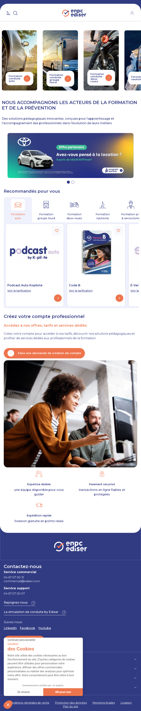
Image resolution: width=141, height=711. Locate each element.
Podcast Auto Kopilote (25, 285)
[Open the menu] (8, 13)
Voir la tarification (19, 290)
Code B (74, 285)
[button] (68, 182)
